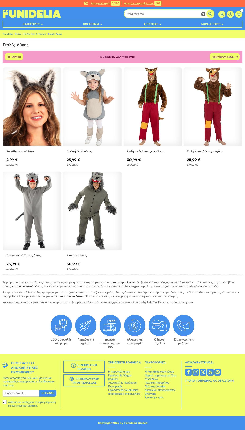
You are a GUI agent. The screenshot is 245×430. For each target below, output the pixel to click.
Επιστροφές (115, 386)
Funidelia (8, 34)
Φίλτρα (16, 57)
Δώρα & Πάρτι (210, 24)
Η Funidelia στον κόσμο (159, 371)
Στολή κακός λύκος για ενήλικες (145, 151)
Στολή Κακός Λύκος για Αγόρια (205, 151)
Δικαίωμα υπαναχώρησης (160, 390)
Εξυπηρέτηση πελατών (84, 367)
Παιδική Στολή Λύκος (79, 151)
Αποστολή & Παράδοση (122, 382)
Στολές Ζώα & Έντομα (35, 34)
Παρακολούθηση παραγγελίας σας (84, 380)
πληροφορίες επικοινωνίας (124, 393)
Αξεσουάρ (151, 24)
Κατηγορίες (31, 24)
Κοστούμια (91, 24)
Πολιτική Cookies (155, 386)
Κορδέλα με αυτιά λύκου (20, 151)
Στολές (18, 34)
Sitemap (150, 393)
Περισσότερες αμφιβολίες (123, 390)
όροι (19, 405)
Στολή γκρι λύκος (77, 255)
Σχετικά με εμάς (154, 397)
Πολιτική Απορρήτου (157, 382)
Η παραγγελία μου (119, 371)
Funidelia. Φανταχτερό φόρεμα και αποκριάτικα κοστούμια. (32, 14)
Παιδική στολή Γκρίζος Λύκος (23, 255)
